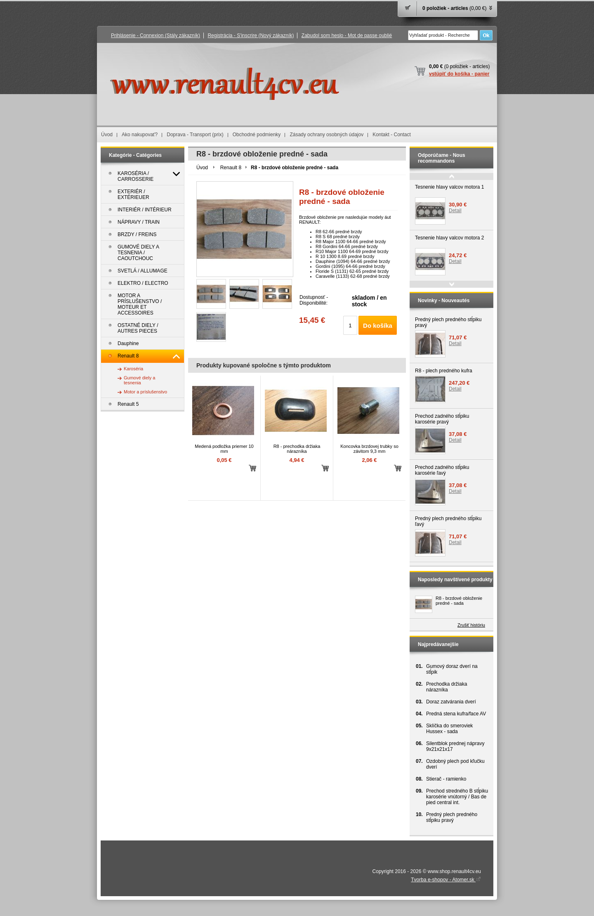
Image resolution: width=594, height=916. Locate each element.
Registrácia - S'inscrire (250, 35)
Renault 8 (230, 167)
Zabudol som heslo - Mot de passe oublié (347, 35)
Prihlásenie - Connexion (155, 35)
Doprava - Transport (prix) (195, 134)
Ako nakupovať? (140, 134)
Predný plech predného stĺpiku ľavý (448, 521)
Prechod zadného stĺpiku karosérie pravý (442, 419)
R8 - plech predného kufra (443, 371)
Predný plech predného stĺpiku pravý (448, 322)
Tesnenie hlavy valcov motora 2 (449, 238)
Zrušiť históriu (471, 625)
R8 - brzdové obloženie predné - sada (459, 601)
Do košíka (377, 325)
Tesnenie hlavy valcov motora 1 (449, 187)
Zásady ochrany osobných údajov (326, 134)
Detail (455, 210)
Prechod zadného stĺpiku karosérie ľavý (442, 470)
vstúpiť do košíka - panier (459, 74)
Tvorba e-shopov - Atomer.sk (446, 880)
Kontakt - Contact (391, 134)
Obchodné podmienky (257, 134)
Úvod (107, 134)
